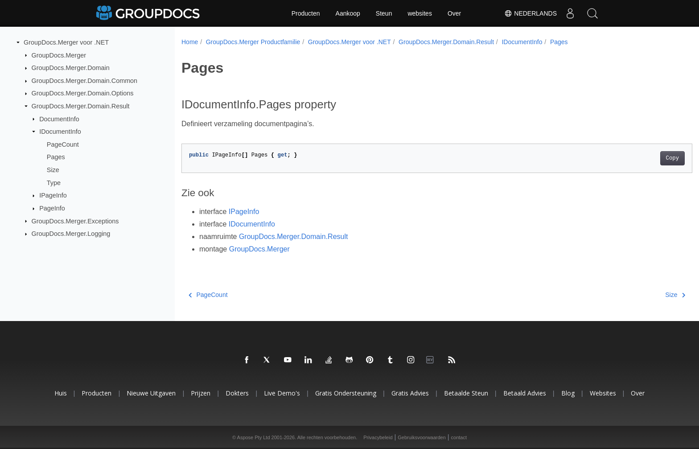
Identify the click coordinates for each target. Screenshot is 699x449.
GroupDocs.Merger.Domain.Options (83, 93)
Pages (56, 157)
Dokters (237, 393)
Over (454, 13)
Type (54, 182)
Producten (306, 13)
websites (419, 13)
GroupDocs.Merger (59, 54)
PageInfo (52, 208)
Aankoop (348, 13)
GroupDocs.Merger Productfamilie (253, 41)
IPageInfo (53, 195)
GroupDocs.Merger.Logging (71, 233)
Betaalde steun (466, 393)
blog (568, 393)
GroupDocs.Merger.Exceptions (75, 220)
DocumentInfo (59, 118)
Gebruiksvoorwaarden (422, 437)
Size (53, 169)
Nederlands (530, 13)
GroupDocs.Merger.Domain (71, 67)
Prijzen (200, 393)
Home (189, 41)
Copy (637, 158)
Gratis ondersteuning (345, 393)
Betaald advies (524, 393)
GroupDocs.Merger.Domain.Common (85, 80)
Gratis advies (410, 393)
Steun (384, 13)
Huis (60, 393)
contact (459, 437)
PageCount (63, 144)
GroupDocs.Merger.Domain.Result (81, 106)
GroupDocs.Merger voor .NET (66, 42)
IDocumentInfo (60, 131)
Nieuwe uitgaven (151, 393)
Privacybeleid (377, 437)
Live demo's (282, 393)
